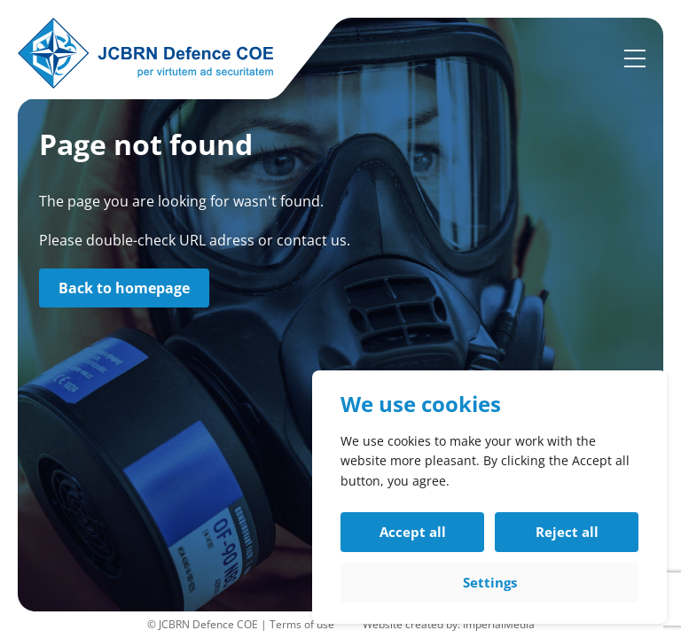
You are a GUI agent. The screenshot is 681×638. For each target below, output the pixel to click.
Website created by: (413, 624)
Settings (490, 582)
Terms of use (302, 624)
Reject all (567, 532)
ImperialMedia (499, 624)
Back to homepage (124, 288)
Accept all (413, 532)
